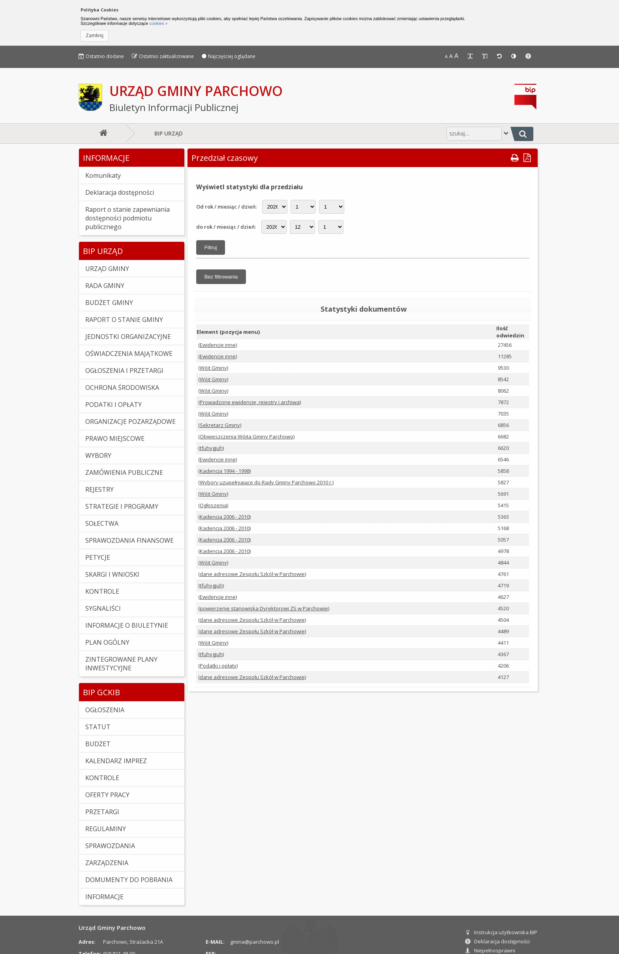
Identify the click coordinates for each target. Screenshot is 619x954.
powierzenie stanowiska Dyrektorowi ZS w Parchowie (264, 608)
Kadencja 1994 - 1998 (224, 470)
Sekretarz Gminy (220, 425)
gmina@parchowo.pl (254, 941)
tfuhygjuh (211, 448)
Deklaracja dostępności (497, 941)
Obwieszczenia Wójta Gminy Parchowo (246, 436)
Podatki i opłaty (218, 665)
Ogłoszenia (213, 505)
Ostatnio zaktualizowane (163, 56)
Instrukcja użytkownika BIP (501, 932)
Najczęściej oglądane (228, 56)
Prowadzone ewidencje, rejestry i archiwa (250, 402)
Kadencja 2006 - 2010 (224, 516)
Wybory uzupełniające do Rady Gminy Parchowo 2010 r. (266, 482)
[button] (95, 35)
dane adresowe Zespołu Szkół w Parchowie (252, 574)
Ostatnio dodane (101, 56)
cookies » (158, 23)
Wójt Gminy (213, 367)
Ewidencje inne (218, 344)
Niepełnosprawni (490, 950)
